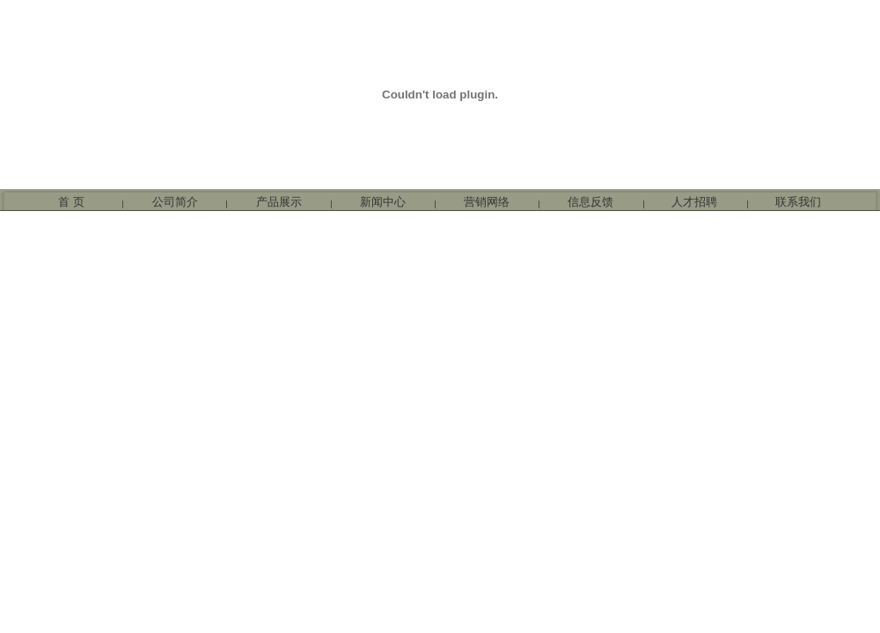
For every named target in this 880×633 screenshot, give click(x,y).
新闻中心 (383, 201)
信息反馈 (590, 201)
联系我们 (798, 201)
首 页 (71, 201)
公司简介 (175, 201)
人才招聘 (694, 201)
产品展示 (279, 201)
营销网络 (487, 201)
